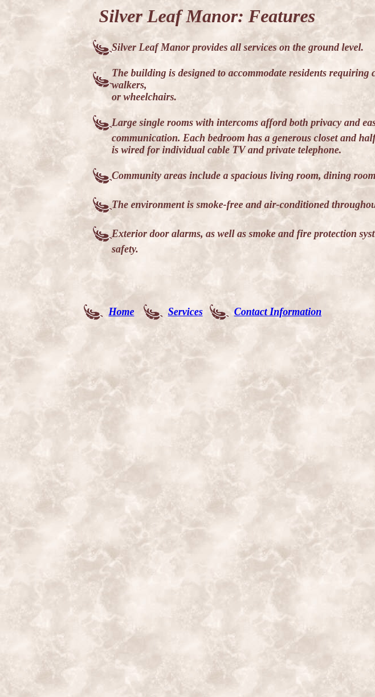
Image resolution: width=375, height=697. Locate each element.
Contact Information (278, 311)
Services (185, 311)
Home (121, 311)
